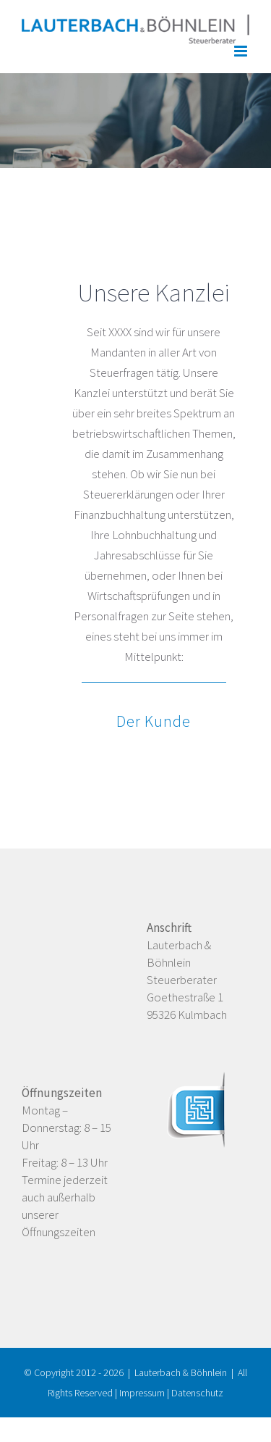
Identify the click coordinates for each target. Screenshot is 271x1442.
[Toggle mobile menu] (241, 51)
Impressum (142, 1392)
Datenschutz (197, 1392)
